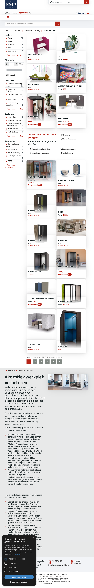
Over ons (65, 135)
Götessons (12, 51)
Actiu (9, 48)
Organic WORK (35, 55)
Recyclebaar (12, 149)
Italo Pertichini (13, 129)
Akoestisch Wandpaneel (70, 86)
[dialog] (19, 560)
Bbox (60, 212)
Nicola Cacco (12, 117)
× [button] (33, 537)
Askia (10, 38)
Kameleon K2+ (65, 301)
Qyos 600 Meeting (37, 177)
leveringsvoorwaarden (58, 582)
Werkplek (17, 31)
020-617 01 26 (55, 561)
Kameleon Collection (10, 90)
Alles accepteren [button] (19, 577)
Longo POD (63, 118)
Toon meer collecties (14, 109)
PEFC (10, 161)
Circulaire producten (15, 94)
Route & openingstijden (39, 149)
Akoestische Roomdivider (41, 298)
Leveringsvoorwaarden (39, 153)
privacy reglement (46, 583)
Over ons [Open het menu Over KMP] (79, 13)
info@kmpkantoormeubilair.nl (58, 564)
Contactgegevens (68, 139)
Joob (10, 41)
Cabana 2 (62, 346)
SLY (60, 56)
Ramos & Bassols (14, 120)
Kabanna (62, 240)
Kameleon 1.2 (34, 240)
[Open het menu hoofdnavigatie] (8, 17)
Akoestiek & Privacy (32, 31)
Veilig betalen (66, 153)
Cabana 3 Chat (35, 272)
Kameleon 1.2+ (35, 210)
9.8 (25, 13)
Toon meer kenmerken (10, 166)
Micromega (33, 84)
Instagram (76, 563)
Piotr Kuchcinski (13, 132)
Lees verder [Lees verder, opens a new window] (18, 554)
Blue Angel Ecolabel (15, 156)
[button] (19, 582)
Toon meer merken (13, 55)
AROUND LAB (34, 344)
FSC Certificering (14, 153)
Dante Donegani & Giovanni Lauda (13, 124)
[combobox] (14, 75)
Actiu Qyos (12, 100)
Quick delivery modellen (12, 104)
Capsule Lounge (66, 180)
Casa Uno (33, 116)
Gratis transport (11, 13)
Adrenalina (11, 45)
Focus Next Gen (66, 266)
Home (7, 31)
